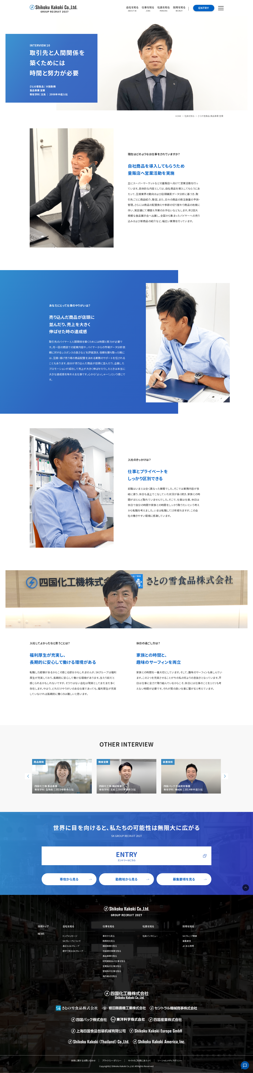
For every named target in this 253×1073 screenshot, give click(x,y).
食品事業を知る (110, 955)
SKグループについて (72, 940)
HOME (178, 115)
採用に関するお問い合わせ (83, 1060)
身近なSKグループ (71, 945)
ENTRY (203, 8)
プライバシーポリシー (111, 1060)
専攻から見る (109, 935)
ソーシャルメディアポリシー (169, 1060)
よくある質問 (188, 945)
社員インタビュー (150, 935)
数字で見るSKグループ (73, 950)
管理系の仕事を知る (112, 971)
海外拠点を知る (110, 976)
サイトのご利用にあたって (139, 1060)
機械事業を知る (110, 945)
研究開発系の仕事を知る (114, 961)
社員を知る (189, 115)
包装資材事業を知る (112, 950)
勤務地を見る (109, 940)
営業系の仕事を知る (112, 966)
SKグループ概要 (189, 935)
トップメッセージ (70, 935)
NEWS (41, 933)
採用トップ (43, 926)
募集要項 (186, 940)
